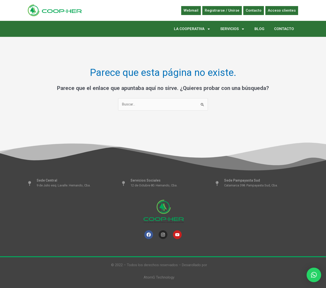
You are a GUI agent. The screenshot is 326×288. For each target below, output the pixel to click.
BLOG (259, 29)
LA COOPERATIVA (192, 29)
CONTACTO (284, 29)
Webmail (191, 10)
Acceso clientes (282, 10)
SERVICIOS (232, 29)
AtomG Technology (159, 277)
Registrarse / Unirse (222, 10)
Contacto (253, 10)
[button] (314, 275)
